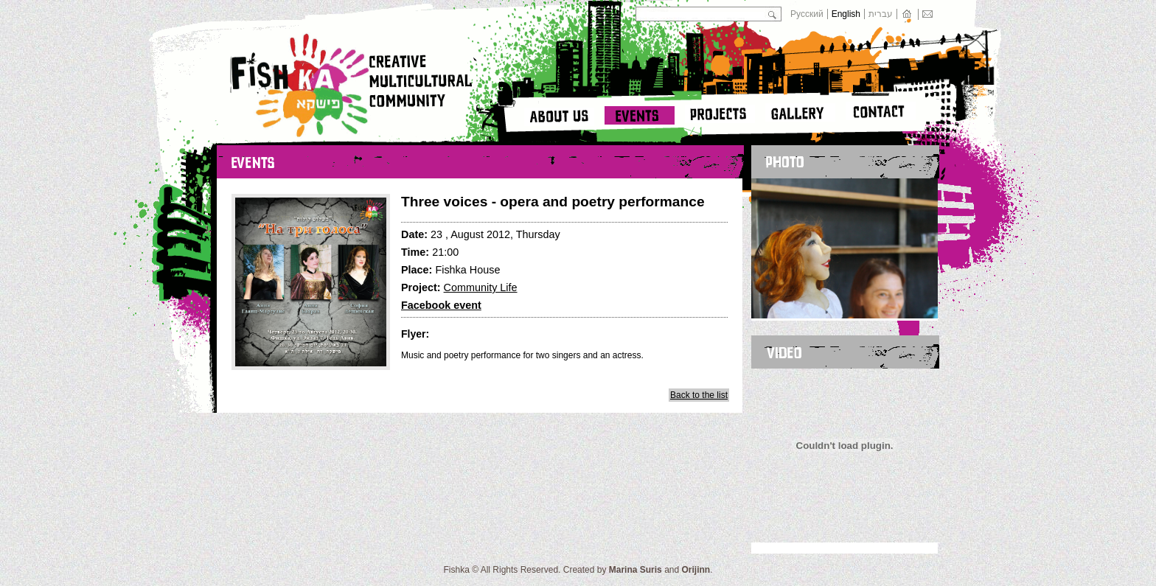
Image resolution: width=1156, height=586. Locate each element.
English (846, 14)
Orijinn (696, 570)
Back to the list (699, 395)
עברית (880, 14)
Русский (807, 14)
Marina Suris (635, 570)
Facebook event (441, 305)
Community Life (481, 287)
